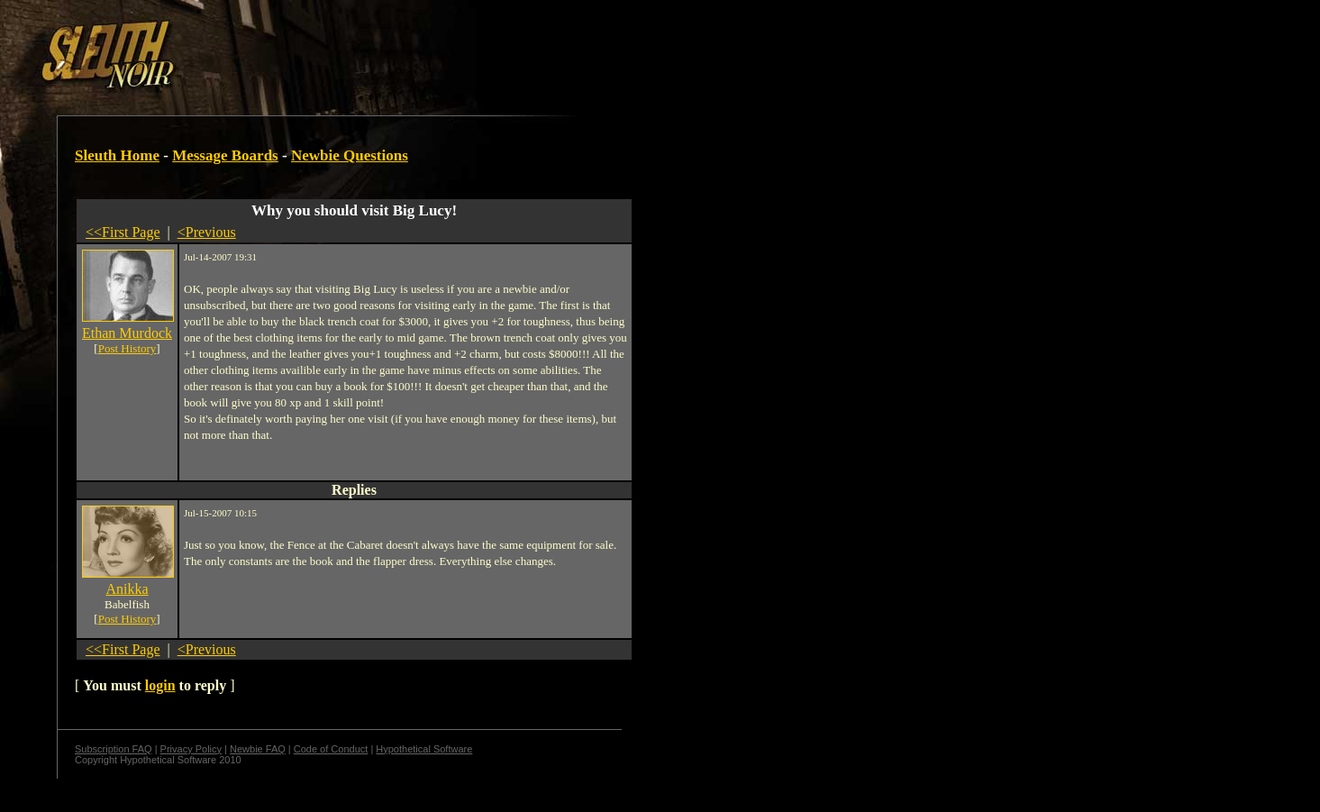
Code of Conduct (331, 749)
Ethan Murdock (127, 333)
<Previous (207, 232)
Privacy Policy (191, 749)
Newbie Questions (349, 155)
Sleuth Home (117, 155)
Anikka (126, 589)
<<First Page (123, 232)
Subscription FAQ (113, 749)
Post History (127, 348)
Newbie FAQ (258, 749)
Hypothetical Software (424, 749)
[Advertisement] (312, 48)
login (160, 685)
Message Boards (225, 155)
